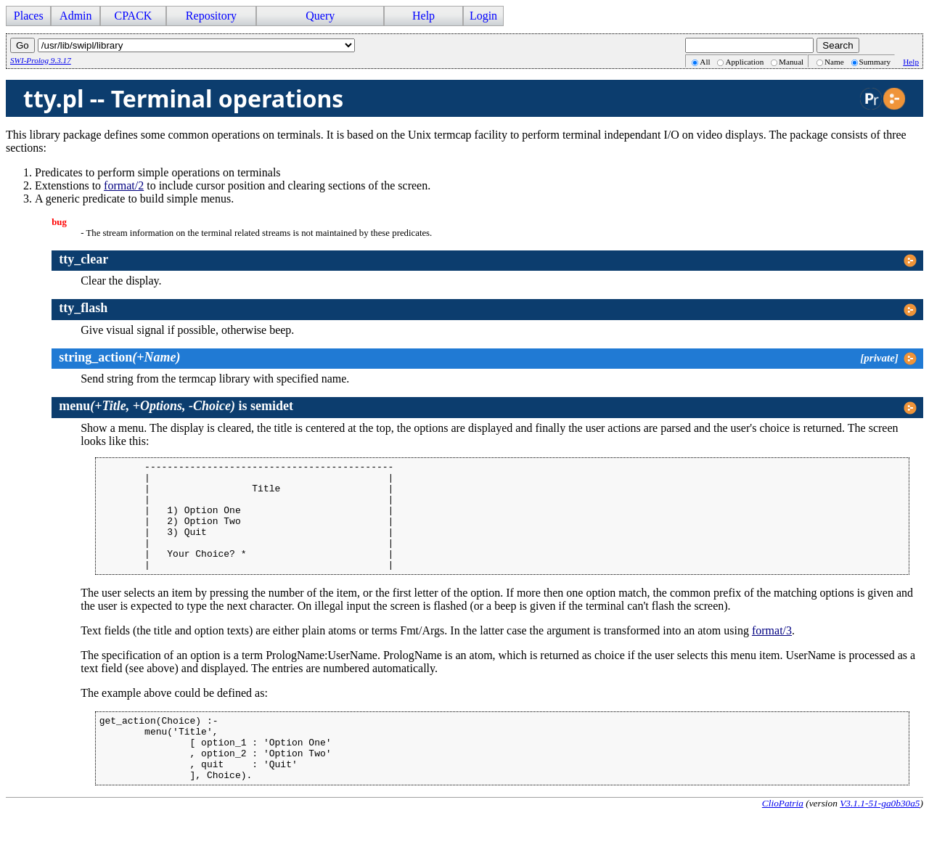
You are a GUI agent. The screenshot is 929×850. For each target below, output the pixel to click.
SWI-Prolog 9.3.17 (40, 60)
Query (320, 15)
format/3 (772, 652)
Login (483, 15)
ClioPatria (782, 838)
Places (29, 15)
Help (423, 15)
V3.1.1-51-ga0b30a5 (880, 838)
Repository (211, 15)
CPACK (133, 15)
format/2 (124, 185)
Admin (75, 15)
